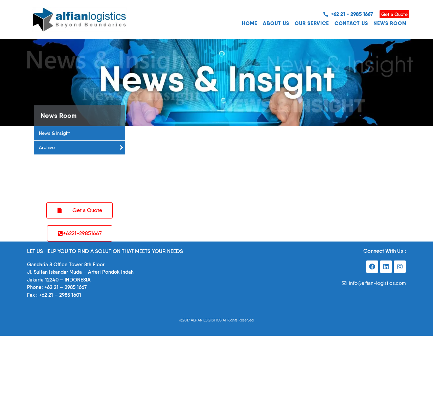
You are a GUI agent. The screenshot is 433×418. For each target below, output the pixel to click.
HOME (249, 23)
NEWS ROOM (390, 23)
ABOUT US (276, 23)
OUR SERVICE (312, 23)
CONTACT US (351, 23)
